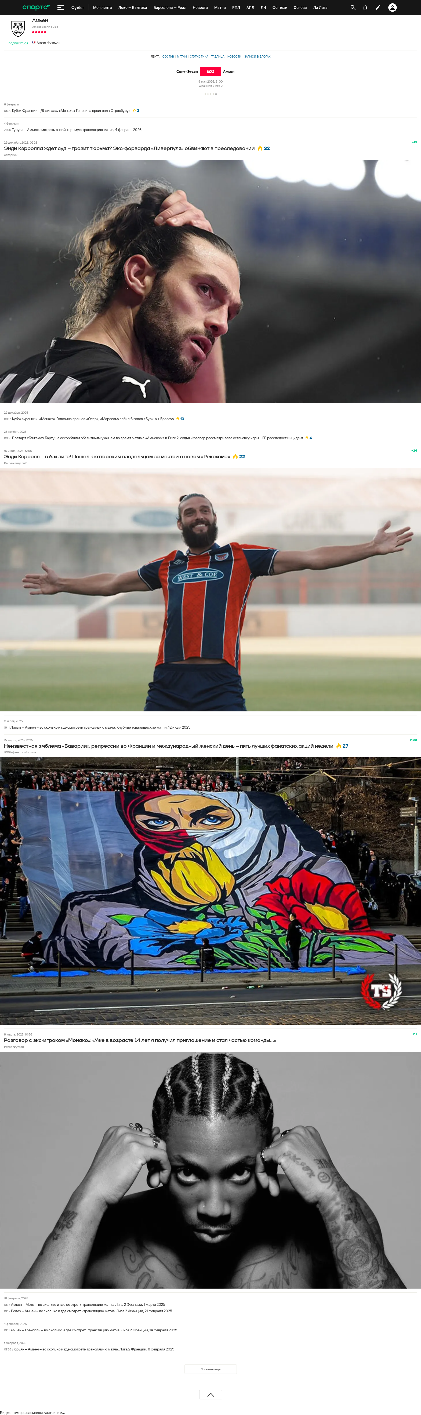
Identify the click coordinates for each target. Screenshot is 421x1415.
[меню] (60, 7)
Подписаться (18, 43)
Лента (155, 56)
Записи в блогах (257, 56)
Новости (234, 56)
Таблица (217, 56)
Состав (168, 56)
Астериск (10, 155)
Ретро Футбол (14, 1047)
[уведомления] (365, 7)
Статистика (199, 56)
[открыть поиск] (353, 7)
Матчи (182, 56)
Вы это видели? (15, 463)
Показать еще (210, 1369)
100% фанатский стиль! (20, 752)
